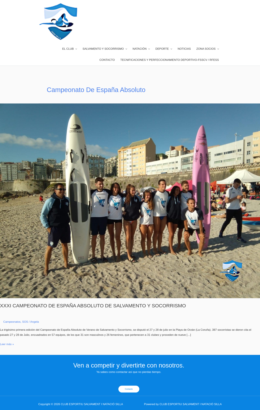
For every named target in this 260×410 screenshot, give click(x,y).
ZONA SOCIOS (205, 48)
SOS (25, 321)
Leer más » (7, 344)
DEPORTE (162, 48)
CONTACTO (107, 59)
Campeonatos (12, 321)
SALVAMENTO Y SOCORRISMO (103, 48)
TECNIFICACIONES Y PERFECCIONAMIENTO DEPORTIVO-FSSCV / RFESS (169, 59)
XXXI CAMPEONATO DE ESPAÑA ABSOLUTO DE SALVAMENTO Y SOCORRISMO (93, 305)
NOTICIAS (184, 48)
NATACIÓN (140, 48)
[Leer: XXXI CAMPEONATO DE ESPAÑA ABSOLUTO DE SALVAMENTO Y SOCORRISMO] (130, 200)
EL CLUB (68, 48)
